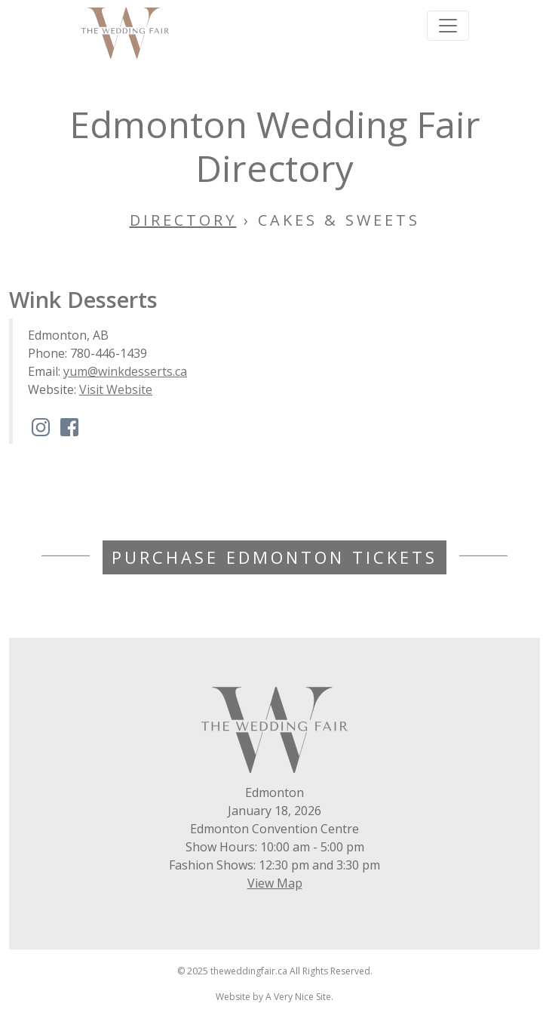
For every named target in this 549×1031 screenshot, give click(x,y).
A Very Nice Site (298, 996)
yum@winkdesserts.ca (125, 371)
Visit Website (115, 389)
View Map (274, 883)
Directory (183, 220)
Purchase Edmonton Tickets (274, 557)
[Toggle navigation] (448, 26)
